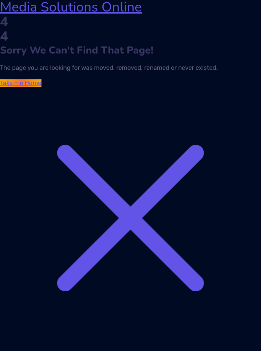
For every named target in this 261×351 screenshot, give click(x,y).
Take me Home (20, 83)
